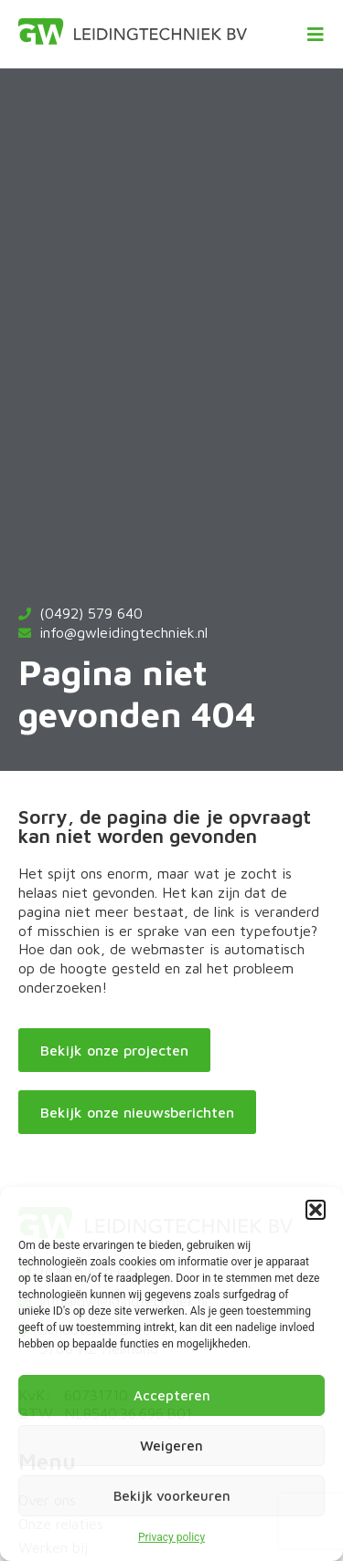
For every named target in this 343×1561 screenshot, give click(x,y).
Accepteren (172, 1395)
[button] (315, 1210)
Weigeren (171, 1445)
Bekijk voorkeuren (171, 1496)
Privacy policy (171, 1537)
